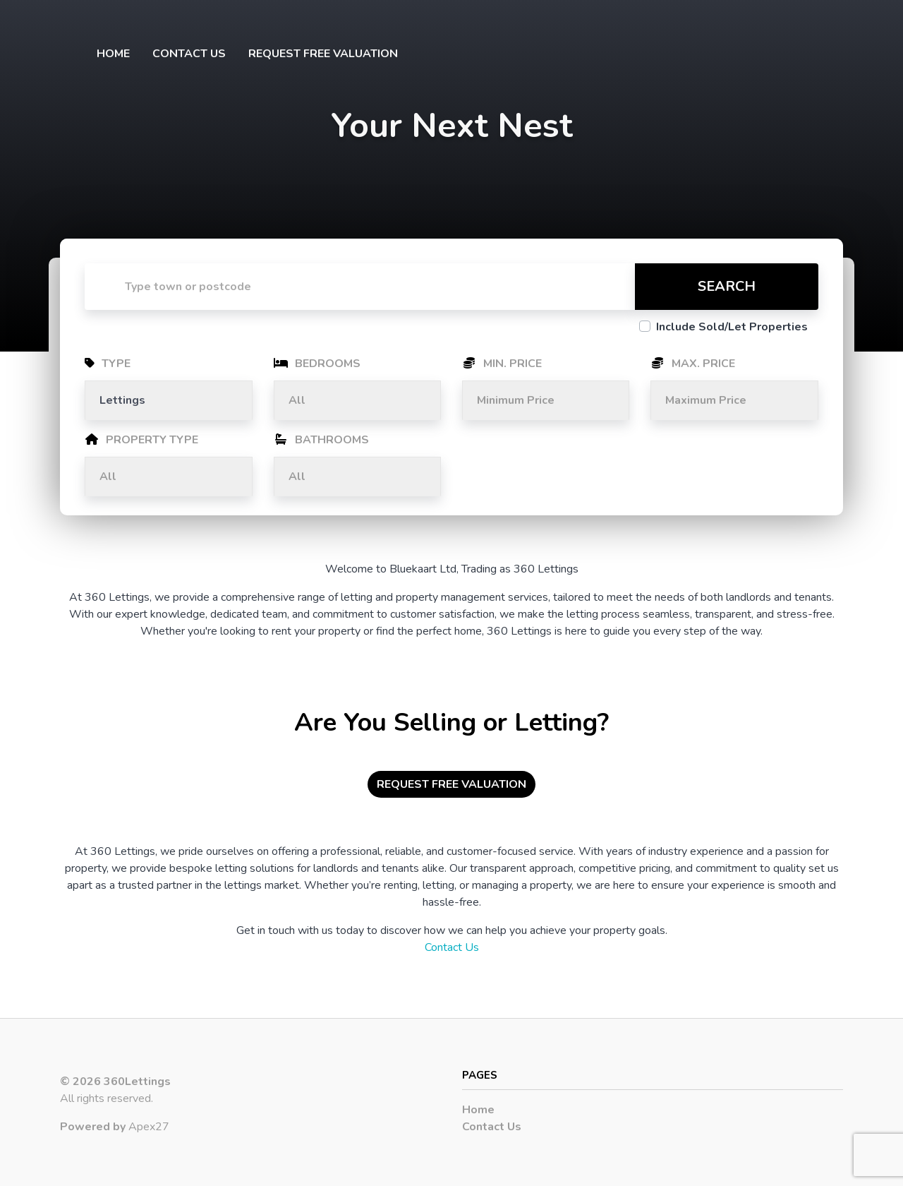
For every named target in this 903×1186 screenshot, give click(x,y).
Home (113, 53)
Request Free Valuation (323, 53)
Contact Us (189, 53)
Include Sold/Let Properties (732, 327)
